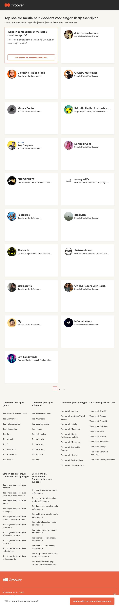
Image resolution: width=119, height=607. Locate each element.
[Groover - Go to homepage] (17, 580)
